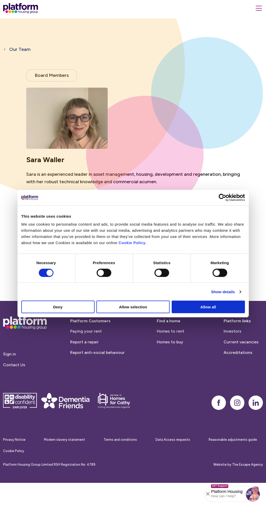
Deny (58, 307)
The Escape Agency (247, 481)
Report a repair (84, 357)
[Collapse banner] (208, 494)
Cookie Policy (131, 243)
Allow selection (133, 307)
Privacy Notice (14, 455)
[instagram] (237, 418)
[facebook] (219, 418)
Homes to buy (170, 357)
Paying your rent (86, 347)
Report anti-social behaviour (97, 368)
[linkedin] (256, 418)
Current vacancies (241, 357)
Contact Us (14, 381)
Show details (223, 291)
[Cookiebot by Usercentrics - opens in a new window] (222, 197)
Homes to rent (170, 347)
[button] (253, 494)
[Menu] (259, 8)
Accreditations (238, 368)
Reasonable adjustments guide (233, 455)
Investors (232, 347)
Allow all (208, 307)
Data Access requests (172, 455)
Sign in (9, 370)
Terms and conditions (120, 455)
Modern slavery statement (64, 455)
